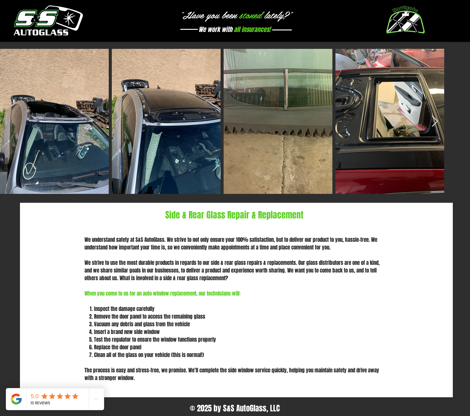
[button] (405, 21)
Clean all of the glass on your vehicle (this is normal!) (149, 355)
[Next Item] (434, 122)
